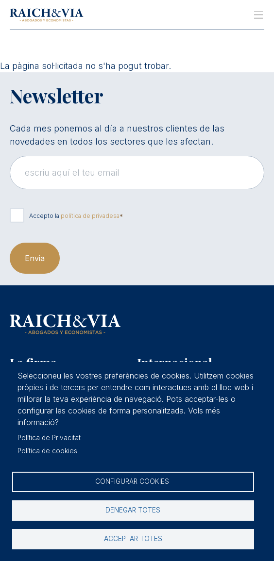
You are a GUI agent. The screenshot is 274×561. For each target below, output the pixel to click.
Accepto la (74, 215)
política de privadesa (90, 215)
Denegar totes (132, 510)
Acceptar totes (133, 539)
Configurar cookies (133, 481)
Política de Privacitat (49, 438)
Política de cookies (47, 451)
